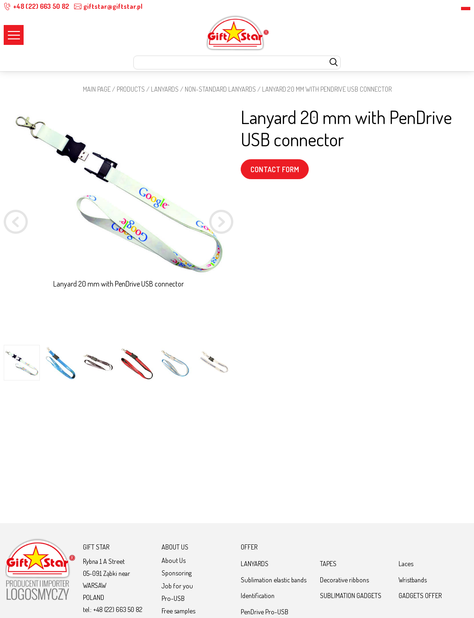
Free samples (178, 610)
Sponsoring (177, 572)
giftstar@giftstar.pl (108, 6)
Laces (406, 563)
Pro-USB (173, 598)
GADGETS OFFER (420, 595)
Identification (257, 595)
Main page (97, 89)
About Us (174, 560)
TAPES (328, 563)
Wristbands (413, 579)
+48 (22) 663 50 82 (36, 6)
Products (131, 89)
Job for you (177, 585)
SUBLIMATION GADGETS (350, 595)
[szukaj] (333, 62)
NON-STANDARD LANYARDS (220, 89)
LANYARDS (165, 89)
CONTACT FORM (274, 169)
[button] (221, 223)
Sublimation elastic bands (273, 579)
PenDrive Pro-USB (264, 611)
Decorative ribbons (344, 579)
